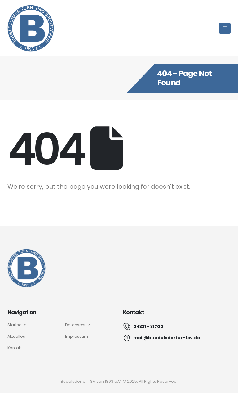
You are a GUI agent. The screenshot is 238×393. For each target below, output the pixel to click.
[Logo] (26, 268)
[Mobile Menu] (225, 28)
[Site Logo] (30, 28)
